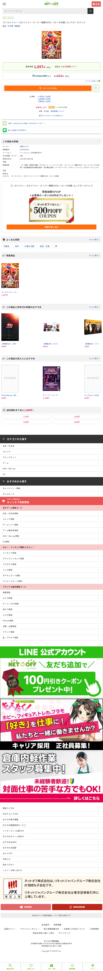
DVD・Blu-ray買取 (11, 536)
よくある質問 (53, 239)
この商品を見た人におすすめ (53, 358)
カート (92, 969)
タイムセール (8, 494)
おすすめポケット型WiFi (13, 836)
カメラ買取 (7, 598)
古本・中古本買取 (10, 513)
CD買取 (6, 541)
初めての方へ (8, 864)
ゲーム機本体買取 (10, 530)
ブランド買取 (8, 632)
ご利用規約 (94, 928)
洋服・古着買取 (9, 626)
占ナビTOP (7, 853)
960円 (77, 422)
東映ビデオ (24, 146)
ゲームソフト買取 (10, 524)
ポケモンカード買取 (11, 575)
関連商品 (53, 255)
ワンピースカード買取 (12, 581)
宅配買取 (28, 907)
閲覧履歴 (72, 969)
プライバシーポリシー (29, 928)
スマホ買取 (7, 615)
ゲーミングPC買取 (11, 603)
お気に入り (31, 969)
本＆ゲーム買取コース (12, 507)
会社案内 (45, 924)
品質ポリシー (10, 928)
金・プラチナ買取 (10, 637)
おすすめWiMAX (10, 842)
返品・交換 (44, 246)
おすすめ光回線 (9, 847)
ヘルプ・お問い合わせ (12, 870)
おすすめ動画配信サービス (14, 825)
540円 (26, 422)
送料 (17, 246)
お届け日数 (29, 246)
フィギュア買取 (9, 553)
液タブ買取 (7, 609)
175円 (26, 416)
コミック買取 (8, 519)
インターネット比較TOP (13, 830)
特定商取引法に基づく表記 (51, 946)
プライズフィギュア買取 (13, 558)
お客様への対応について (74, 928)
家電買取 (6, 592)
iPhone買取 (8, 620)
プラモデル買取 (9, 564)
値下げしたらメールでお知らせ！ (51, 115)
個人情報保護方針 (51, 928)
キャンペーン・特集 (11, 488)
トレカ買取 (7, 569)
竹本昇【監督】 (14, 26)
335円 (77, 416)
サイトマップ (64, 933)
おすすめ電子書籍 (10, 819)
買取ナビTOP (8, 808)
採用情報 (57, 924)
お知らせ (6, 859)
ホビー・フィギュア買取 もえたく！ (18, 547)
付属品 (6, 246)
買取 (97, 4)
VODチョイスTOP (10, 813)
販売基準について (57, 111)
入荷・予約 (51, 969)
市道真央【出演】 (44, 101)
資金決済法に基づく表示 (43, 933)
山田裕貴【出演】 (44, 99)
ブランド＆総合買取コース (14, 586)
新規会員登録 (79, 907)
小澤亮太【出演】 (44, 96)
